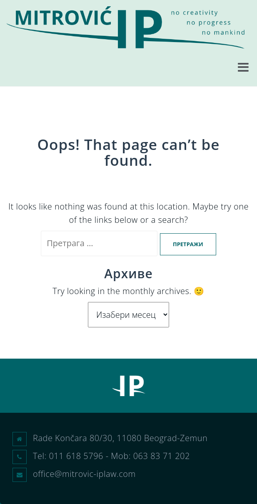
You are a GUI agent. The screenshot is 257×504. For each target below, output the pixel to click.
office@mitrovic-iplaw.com (84, 473)
